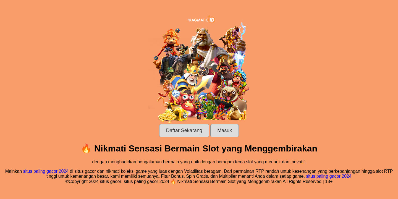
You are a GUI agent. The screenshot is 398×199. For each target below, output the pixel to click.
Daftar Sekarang (184, 130)
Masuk (224, 130)
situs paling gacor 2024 (46, 171)
